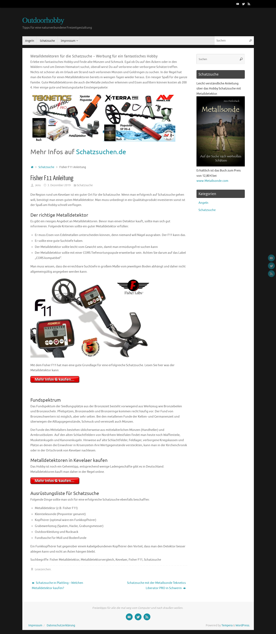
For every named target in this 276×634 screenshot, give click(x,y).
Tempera (227, 625)
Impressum (35, 625)
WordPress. (243, 625)
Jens (38, 185)
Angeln (203, 203)
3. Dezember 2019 (59, 185)
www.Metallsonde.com (212, 181)
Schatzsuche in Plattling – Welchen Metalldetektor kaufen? (57, 585)
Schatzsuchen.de (101, 152)
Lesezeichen (43, 569)
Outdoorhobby (43, 20)
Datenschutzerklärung (61, 625)
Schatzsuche (46, 167)
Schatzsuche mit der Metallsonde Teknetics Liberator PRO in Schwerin (156, 585)
